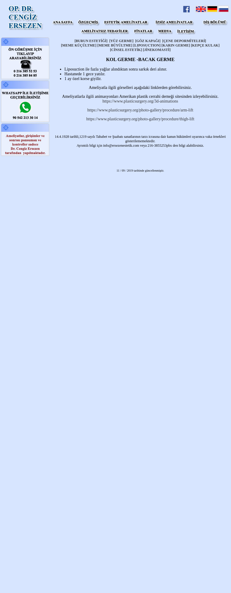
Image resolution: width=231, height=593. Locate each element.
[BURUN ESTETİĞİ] (91, 41)
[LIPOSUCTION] (147, 45)
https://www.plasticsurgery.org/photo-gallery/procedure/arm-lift (140, 110)
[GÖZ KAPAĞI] (148, 41)
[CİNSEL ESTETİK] (126, 50)
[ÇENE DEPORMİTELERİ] (184, 41)
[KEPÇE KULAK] (205, 45)
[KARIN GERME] (176, 45)
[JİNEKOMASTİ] (156, 50)
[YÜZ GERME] (121, 41)
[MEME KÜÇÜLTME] (79, 45)
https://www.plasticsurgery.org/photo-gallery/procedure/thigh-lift (140, 119)
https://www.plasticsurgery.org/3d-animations (140, 101)
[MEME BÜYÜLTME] (114, 45)
